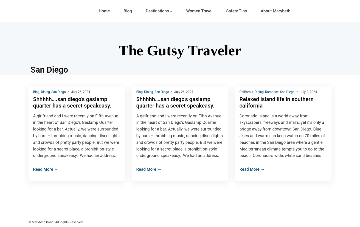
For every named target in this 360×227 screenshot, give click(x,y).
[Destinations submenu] (171, 11)
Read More (43, 169)
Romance (272, 92)
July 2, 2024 (308, 92)
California (246, 92)
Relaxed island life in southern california (276, 102)
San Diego (58, 92)
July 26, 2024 (80, 92)
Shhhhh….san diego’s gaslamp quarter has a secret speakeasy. (72, 102)
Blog (36, 92)
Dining (45, 92)
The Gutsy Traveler (180, 50)
